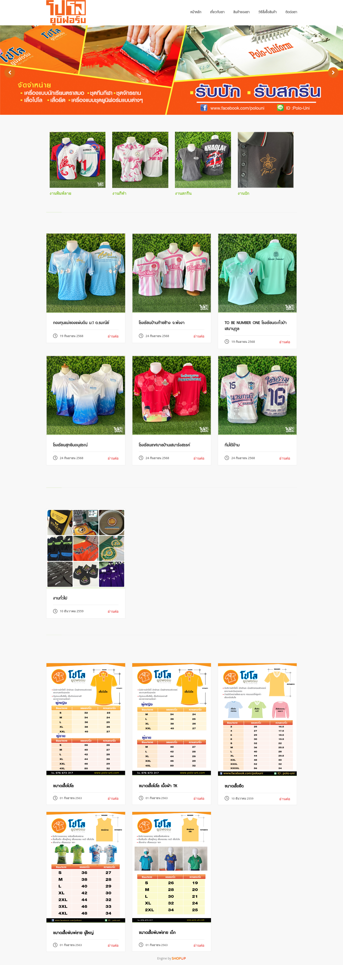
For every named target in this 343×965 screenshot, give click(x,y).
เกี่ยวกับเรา (217, 11)
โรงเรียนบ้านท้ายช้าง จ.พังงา (161, 322)
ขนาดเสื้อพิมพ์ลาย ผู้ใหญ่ (73, 932)
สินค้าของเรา (241, 11)
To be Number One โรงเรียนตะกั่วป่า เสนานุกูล (255, 325)
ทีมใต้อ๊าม (232, 444)
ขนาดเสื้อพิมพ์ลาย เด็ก (157, 932)
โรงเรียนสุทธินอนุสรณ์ (70, 444)
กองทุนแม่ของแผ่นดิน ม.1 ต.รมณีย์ (81, 322)
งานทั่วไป (60, 597)
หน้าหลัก (195, 11)
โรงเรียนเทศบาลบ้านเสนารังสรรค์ (164, 444)
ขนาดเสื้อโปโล (63, 785)
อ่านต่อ (113, 336)
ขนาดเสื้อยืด (234, 785)
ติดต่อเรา (291, 11)
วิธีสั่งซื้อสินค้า (267, 11)
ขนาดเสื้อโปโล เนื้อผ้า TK (158, 785)
